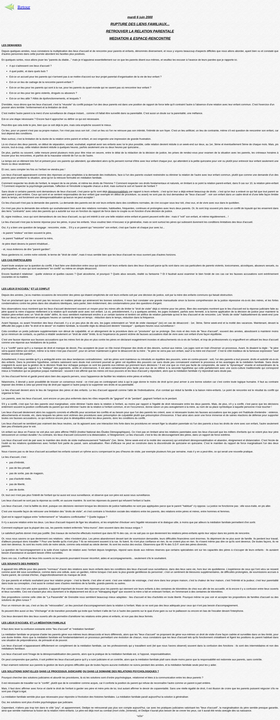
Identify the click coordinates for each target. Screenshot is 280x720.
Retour (24, 7)
